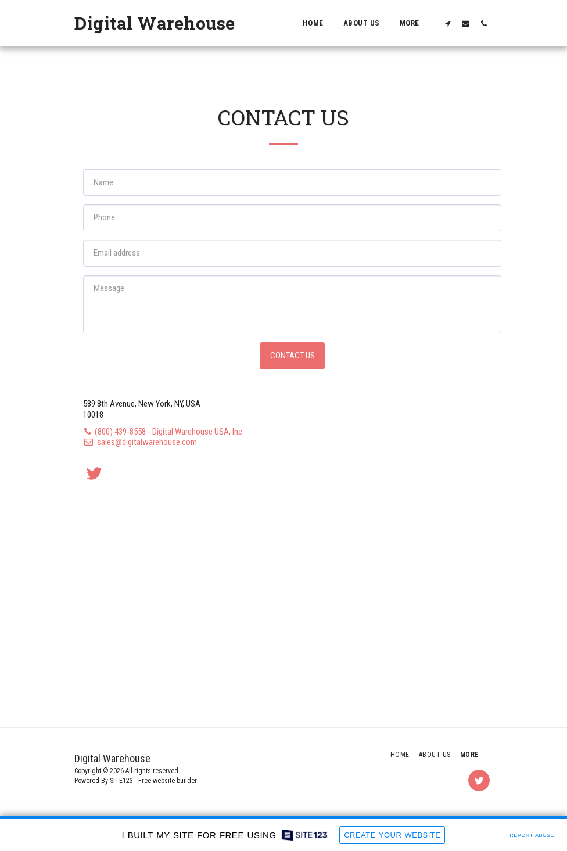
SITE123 (121, 781)
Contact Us (292, 355)
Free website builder (167, 781)
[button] (447, 23)
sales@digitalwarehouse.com (140, 442)
